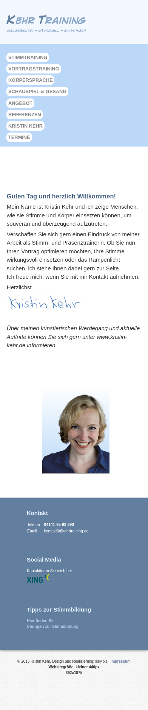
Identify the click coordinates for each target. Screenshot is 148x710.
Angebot (20, 103)
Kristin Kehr (25, 126)
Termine (19, 137)
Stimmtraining (27, 57)
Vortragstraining (33, 69)
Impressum (121, 661)
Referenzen (24, 114)
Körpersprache (30, 80)
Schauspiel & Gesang (37, 91)
